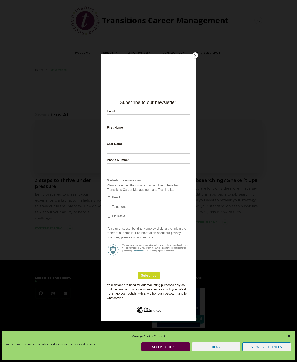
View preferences (266, 347)
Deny (216, 347)
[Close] (195, 55)
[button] (289, 336)
